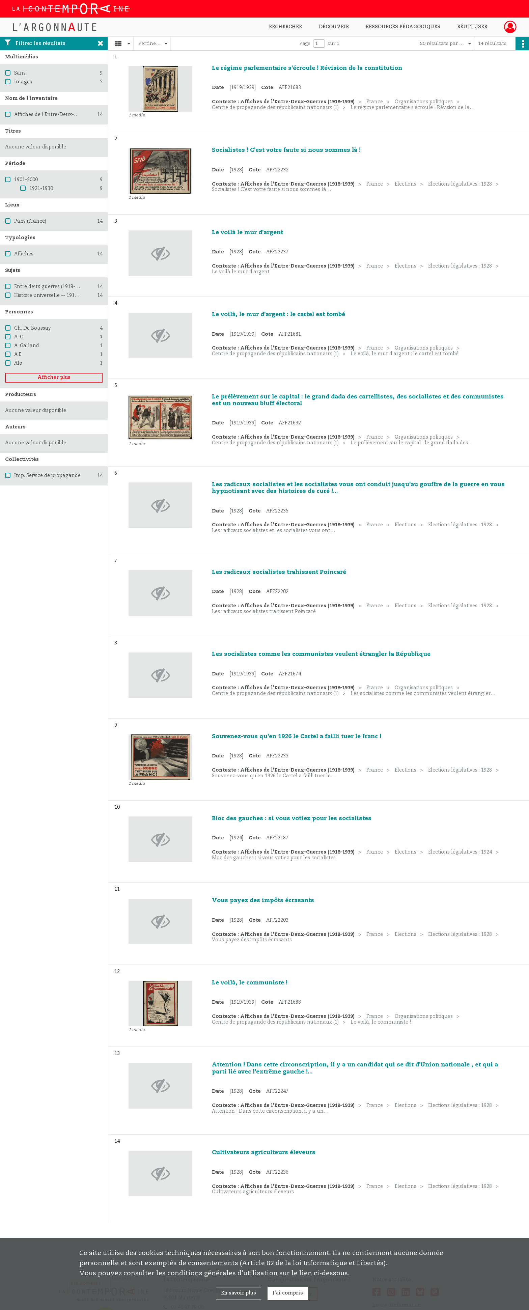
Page (304, 43)
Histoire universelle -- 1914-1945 (52, 295)
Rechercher (285, 27)
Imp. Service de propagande (47, 475)
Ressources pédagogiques (403, 27)
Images (23, 82)
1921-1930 (41, 188)
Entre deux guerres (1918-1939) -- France (62, 286)
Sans (20, 73)
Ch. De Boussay (32, 328)
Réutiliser (472, 27)
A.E (17, 354)
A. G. (19, 337)
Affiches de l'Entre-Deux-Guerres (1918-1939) (67, 114)
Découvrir (334, 27)
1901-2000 (26, 179)
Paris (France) (30, 221)
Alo (18, 363)
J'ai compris (288, 1293)
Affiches (23, 254)
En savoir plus (238, 1293)
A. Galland (26, 345)
